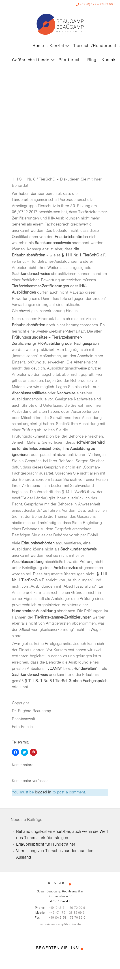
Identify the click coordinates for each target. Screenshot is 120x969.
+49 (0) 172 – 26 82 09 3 (98, 4)
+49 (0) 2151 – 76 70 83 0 (67, 917)
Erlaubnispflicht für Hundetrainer (45, 844)
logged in (43, 792)
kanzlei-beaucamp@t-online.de (59, 924)
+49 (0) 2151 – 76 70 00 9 (66, 908)
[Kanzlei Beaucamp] (60, 24)
